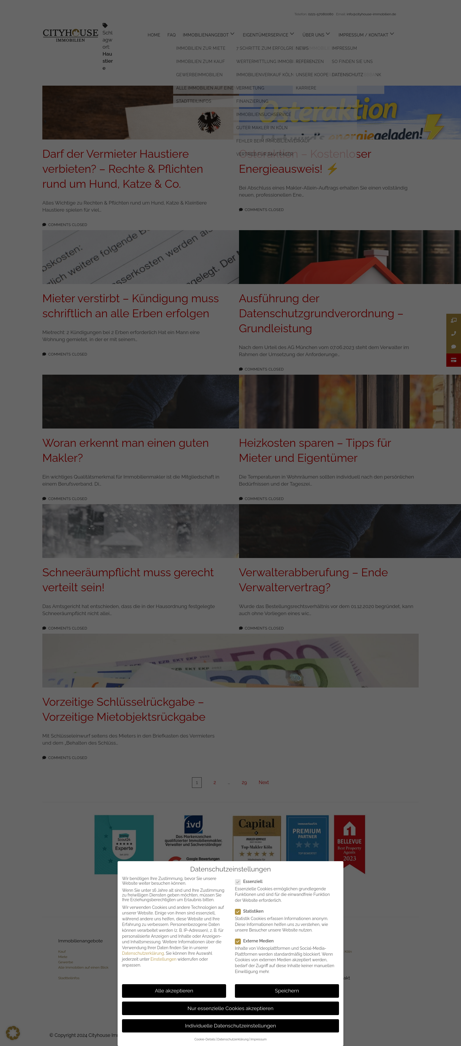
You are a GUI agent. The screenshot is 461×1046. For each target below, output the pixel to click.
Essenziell (251, 881)
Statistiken (251, 911)
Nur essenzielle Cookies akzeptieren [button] (230, 1008)
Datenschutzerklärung (143, 953)
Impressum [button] (258, 1039)
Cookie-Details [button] (204, 1039)
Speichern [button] (287, 991)
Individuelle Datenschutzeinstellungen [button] (230, 1026)
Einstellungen (163, 959)
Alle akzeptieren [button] (174, 991)
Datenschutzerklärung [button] (233, 1039)
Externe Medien (257, 941)
